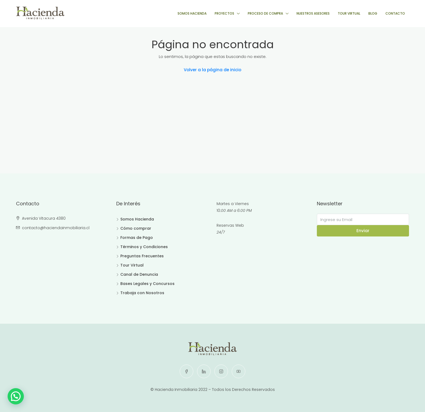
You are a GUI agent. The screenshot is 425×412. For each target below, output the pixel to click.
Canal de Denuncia (139, 274)
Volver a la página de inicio (212, 70)
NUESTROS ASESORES (313, 13)
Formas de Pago (136, 237)
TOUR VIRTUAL (349, 13)
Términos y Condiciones (144, 246)
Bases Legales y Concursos (147, 283)
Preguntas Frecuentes (142, 256)
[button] (17, 395)
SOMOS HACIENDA (192, 13)
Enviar (362, 230)
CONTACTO (395, 13)
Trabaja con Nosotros (142, 293)
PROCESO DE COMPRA (265, 13)
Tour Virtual (132, 265)
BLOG (372, 13)
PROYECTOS (224, 13)
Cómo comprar (135, 228)
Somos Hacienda (137, 219)
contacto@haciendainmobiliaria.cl (55, 228)
